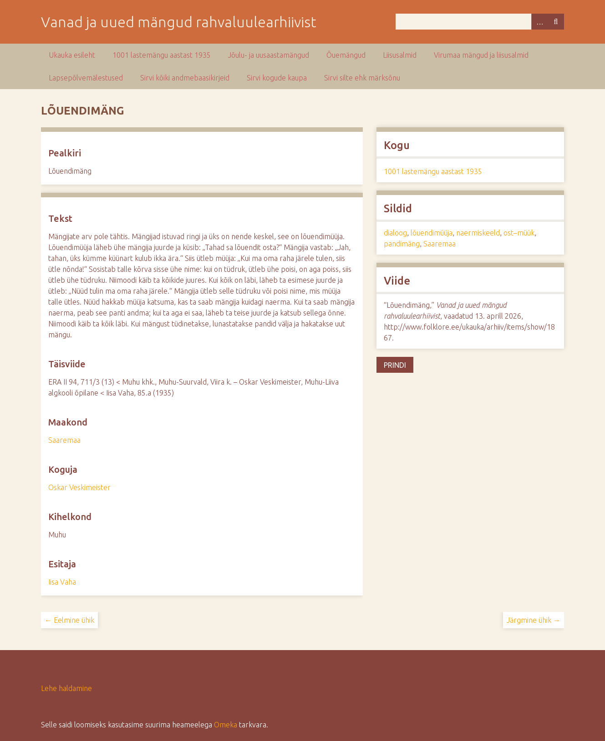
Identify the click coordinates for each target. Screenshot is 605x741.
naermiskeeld (478, 233)
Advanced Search (539, 22)
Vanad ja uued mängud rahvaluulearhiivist (178, 22)
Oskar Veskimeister (79, 487)
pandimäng (402, 244)
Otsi (556, 22)
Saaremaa (64, 440)
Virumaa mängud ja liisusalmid (481, 55)
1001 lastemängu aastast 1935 (161, 55)
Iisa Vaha (62, 582)
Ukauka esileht (72, 55)
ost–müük (518, 233)
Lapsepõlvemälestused (86, 78)
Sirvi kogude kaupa (277, 78)
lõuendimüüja (431, 233)
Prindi (395, 365)
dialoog (395, 233)
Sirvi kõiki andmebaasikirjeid (184, 78)
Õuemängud (346, 55)
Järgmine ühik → (533, 620)
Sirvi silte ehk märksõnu (362, 78)
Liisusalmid (400, 55)
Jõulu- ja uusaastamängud (268, 55)
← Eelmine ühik (69, 620)
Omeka (225, 725)
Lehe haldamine (66, 688)
